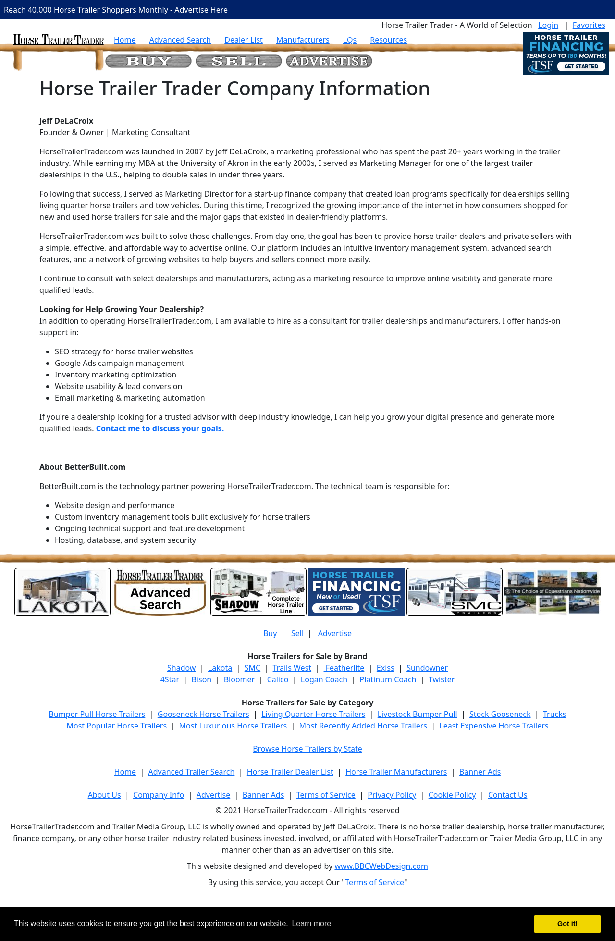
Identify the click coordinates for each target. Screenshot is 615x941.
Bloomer (239, 679)
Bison (201, 679)
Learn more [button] (311, 923)
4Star (169, 679)
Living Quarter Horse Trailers (313, 714)
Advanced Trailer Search (191, 771)
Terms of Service (326, 795)
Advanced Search (180, 40)
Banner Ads (480, 771)
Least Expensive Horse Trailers (493, 725)
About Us (104, 795)
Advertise (335, 633)
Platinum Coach (388, 679)
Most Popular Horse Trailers (116, 725)
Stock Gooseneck (499, 714)
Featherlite (344, 668)
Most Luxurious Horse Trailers (233, 725)
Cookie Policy (452, 795)
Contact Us (507, 795)
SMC (252, 668)
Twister (442, 679)
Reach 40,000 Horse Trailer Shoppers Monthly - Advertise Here (116, 9)
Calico (278, 679)
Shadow (181, 668)
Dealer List (243, 40)
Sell (297, 633)
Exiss (385, 668)
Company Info (158, 795)
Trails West (292, 668)
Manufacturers (303, 40)
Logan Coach (324, 679)
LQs (350, 40)
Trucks (554, 714)
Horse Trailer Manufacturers (396, 771)
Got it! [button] (567, 924)
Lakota (220, 668)
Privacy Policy (392, 795)
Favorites (589, 25)
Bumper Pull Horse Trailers (97, 714)
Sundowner (427, 668)
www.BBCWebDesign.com (381, 866)
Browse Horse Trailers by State (307, 748)
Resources (388, 40)
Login (548, 25)
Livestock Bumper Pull (417, 714)
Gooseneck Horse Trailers (203, 714)
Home (125, 40)
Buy (270, 633)
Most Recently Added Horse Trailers (363, 725)
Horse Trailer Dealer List (290, 771)
